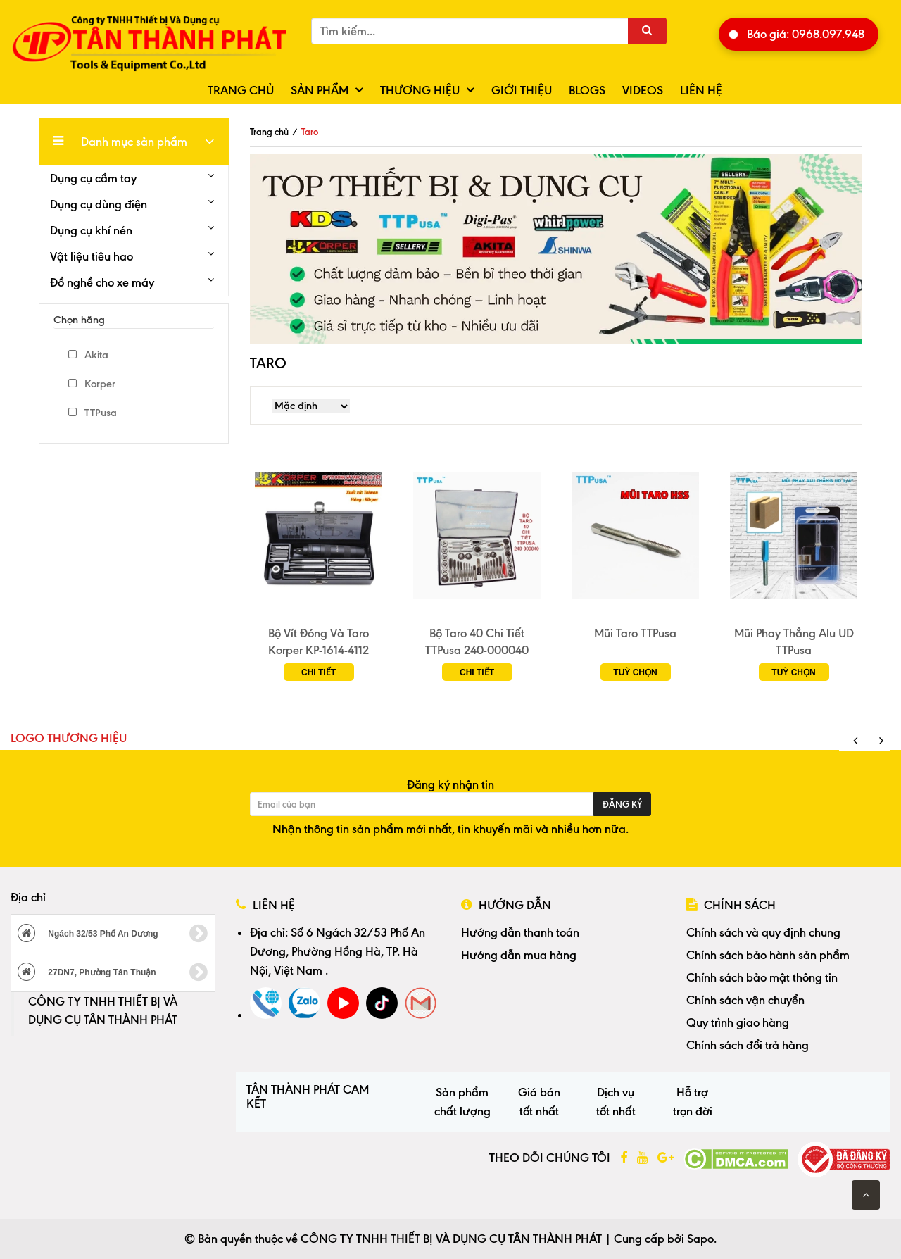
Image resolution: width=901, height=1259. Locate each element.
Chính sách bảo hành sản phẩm (768, 955)
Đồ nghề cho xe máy (102, 282)
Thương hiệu (420, 90)
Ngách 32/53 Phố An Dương (113, 933)
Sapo (700, 1239)
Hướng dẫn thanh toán (520, 932)
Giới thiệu (521, 90)
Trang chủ (241, 90)
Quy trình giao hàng (737, 1022)
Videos (642, 90)
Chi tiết (318, 672)
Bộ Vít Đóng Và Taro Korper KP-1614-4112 (318, 641)
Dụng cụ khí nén (91, 230)
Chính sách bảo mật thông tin (762, 977)
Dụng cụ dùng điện (98, 204)
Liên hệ (701, 90)
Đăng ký (622, 804)
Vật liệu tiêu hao (91, 256)
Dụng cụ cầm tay (93, 178)
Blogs (587, 90)
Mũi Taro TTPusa (635, 633)
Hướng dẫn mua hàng (518, 955)
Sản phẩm (319, 90)
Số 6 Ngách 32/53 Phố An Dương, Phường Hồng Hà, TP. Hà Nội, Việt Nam (337, 951)
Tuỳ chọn (635, 672)
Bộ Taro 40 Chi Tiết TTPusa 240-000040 (477, 641)
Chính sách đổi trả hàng (747, 1045)
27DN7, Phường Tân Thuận (113, 972)
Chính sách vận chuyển (745, 1000)
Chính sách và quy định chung (763, 932)
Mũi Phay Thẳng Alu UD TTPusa (794, 641)
